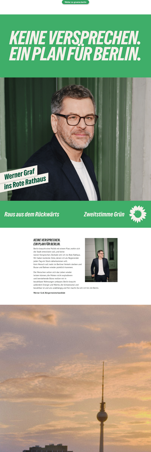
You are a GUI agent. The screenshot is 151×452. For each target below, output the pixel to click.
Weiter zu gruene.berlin (75, 2)
